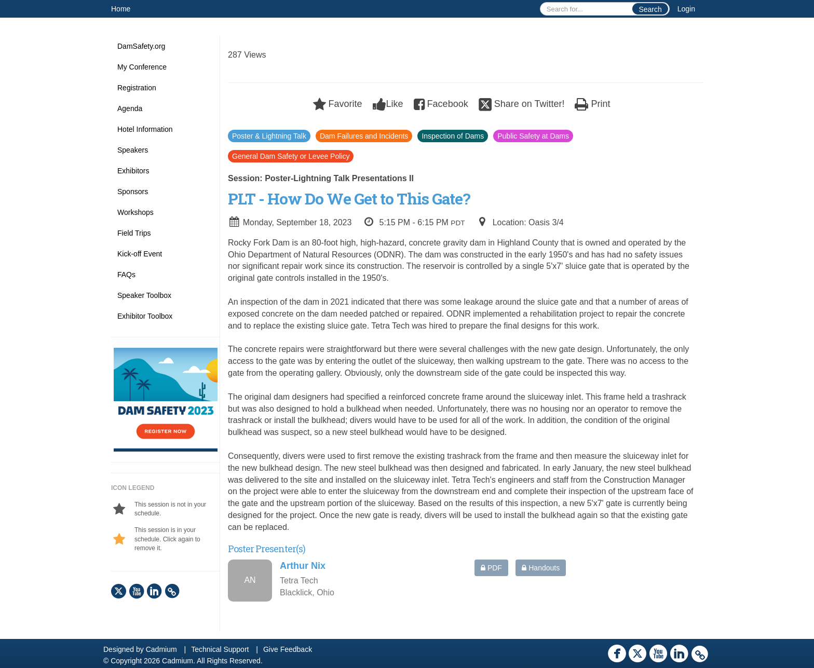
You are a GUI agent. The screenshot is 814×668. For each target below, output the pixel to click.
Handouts (541, 568)
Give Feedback (287, 649)
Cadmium (161, 649)
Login (686, 9)
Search (650, 9)
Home (120, 9)
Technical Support (220, 649)
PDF (491, 568)
